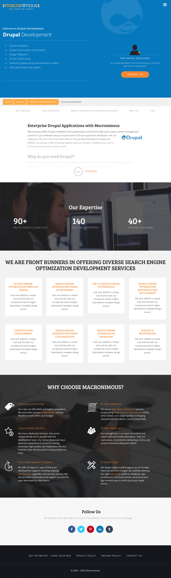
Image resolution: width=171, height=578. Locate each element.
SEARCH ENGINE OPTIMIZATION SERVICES (94, 110)
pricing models (47, 412)
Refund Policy (111, 555)
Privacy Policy (86, 555)
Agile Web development (123, 409)
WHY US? (134, 110)
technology (115, 473)
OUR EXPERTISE (50, 110)
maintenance (24, 473)
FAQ (153, 110)
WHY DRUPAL (23, 110)
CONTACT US (135, 74)
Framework (96, 162)
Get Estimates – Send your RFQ (50, 555)
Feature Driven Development (128, 412)
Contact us (134, 555)
